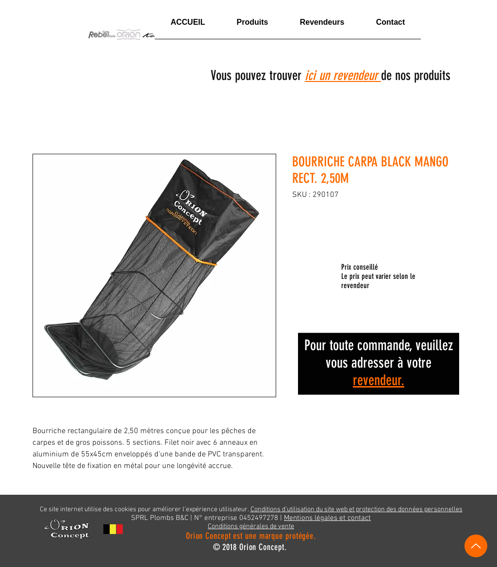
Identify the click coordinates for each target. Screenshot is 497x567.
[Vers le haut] (475, 546)
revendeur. (378, 380)
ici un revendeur (343, 75)
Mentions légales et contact (327, 518)
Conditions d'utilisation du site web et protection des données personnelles (356, 509)
